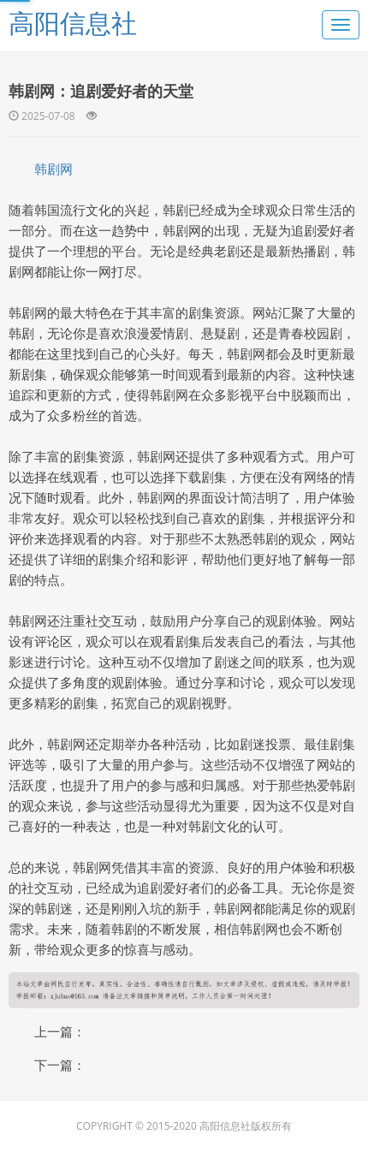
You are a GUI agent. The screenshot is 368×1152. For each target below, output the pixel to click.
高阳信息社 (73, 22)
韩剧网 (53, 168)
